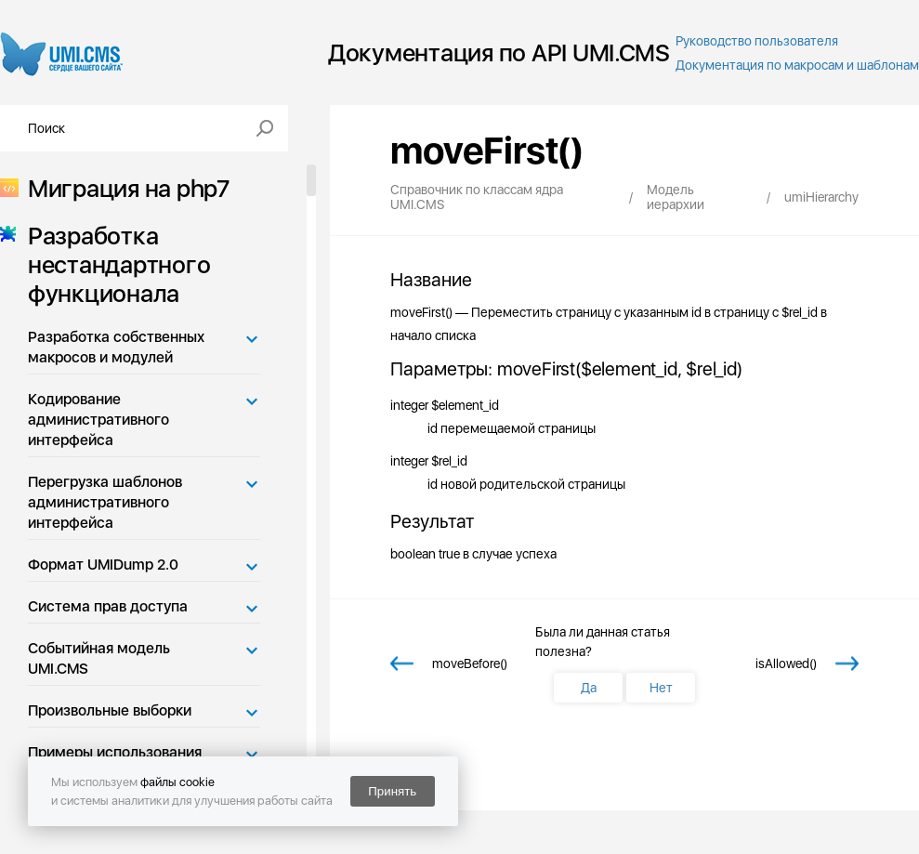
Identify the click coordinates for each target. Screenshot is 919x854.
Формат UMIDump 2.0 (103, 564)
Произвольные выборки (109, 710)
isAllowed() (786, 663)
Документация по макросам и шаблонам (797, 65)
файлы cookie (177, 782)
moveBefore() (469, 663)
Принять (392, 791)
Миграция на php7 (123, 188)
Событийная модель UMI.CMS (99, 658)
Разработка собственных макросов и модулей (116, 347)
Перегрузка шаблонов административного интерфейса (105, 502)
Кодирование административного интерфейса (98, 419)
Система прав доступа (108, 606)
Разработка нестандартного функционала (113, 264)
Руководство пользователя (757, 40)
